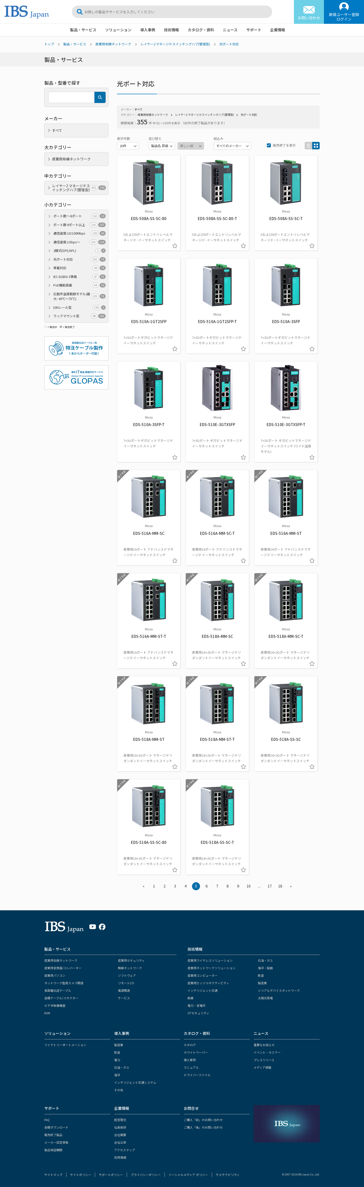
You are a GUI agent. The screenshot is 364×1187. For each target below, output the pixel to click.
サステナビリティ (228, 1174)
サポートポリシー (111, 1174)
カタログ (190, 1045)
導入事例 (147, 29)
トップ (49, 44)
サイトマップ (53, 1174)
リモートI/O (126, 983)
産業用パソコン (54, 975)
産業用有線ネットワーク (113, 44)
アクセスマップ (124, 1150)
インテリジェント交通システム (135, 1082)
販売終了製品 (53, 1135)
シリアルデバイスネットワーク (279, 990)
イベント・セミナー (267, 1052)
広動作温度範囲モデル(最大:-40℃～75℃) (79, 296)
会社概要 (120, 1135)
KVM (47, 1013)
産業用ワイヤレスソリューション (210, 960)
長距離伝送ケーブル (57, 990)
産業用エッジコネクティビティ (208, 983)
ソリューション (118, 29)
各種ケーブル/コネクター (61, 998)
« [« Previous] (143, 885)
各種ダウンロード (56, 1127)
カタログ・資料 (201, 29)
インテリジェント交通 (203, 990)
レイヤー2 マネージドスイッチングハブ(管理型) (175, 44)
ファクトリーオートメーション (65, 1045)
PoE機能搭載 (79, 285)
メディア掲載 (262, 1067)
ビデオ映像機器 (54, 1005)
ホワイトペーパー (196, 1052)
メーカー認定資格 (56, 1142)
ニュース (230, 29)
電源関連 (124, 990)
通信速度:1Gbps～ (79, 242)
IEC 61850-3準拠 (79, 276)
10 (249, 885)
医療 (191, 998)
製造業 (262, 983)
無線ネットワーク (130, 968)
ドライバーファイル (197, 1075)
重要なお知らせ (264, 1045)
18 (280, 885)
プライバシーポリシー (146, 1174)
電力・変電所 (197, 1005)
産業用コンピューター (203, 975)
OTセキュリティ (198, 1013)
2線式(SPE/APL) (79, 250)
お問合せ (191, 1108)
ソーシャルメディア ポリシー (188, 1174)
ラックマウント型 (79, 316)
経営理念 (120, 1120)
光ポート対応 (229, 44)
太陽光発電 (265, 998)
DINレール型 (79, 307)
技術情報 (171, 29)
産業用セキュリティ (131, 960)
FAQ (47, 1120)
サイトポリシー (80, 1174)
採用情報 (120, 1157)
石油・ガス (265, 960)
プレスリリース (264, 1060)
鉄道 (261, 975)
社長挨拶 (120, 1127)
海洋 (117, 1075)
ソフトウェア (127, 975)
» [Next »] (291, 885)
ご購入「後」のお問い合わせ (203, 1127)
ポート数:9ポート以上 (79, 224)
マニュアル (191, 1067)
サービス (124, 998)
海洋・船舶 (265, 968)
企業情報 (277, 29)
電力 (117, 1060)
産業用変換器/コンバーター (63, 968)
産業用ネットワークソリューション (212, 968)
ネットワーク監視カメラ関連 (63, 983)
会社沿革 (120, 1142)
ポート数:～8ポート (79, 216)
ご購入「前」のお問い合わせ (203, 1120)
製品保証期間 (53, 1150)
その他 (118, 1090)
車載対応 (79, 267)
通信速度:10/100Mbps (79, 233)
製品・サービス (83, 29)
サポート (253, 29)
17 (270, 885)
